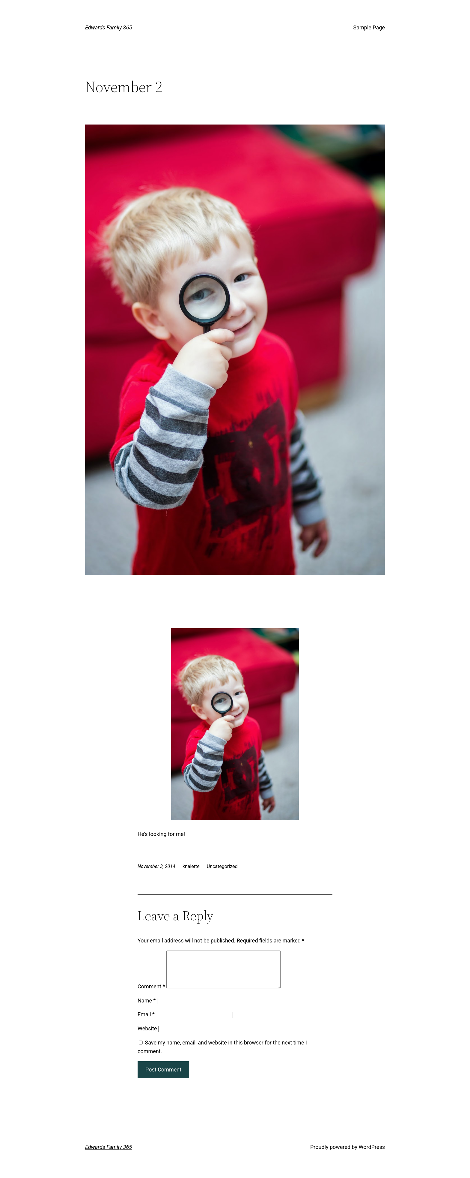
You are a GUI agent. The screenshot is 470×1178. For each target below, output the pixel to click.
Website (147, 1035)
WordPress (372, 1154)
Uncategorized (222, 866)
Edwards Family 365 (108, 27)
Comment (151, 993)
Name (147, 1008)
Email (146, 1021)
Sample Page (369, 27)
